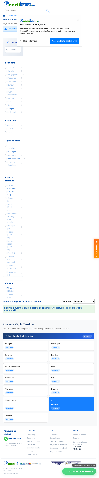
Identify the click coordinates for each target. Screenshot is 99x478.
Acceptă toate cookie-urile (64, 40)
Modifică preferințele (28, 41)
